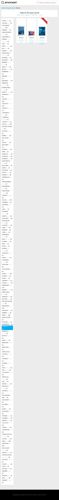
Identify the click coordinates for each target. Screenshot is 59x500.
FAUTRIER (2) (7, 170)
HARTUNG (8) (7, 218)
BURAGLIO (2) (7, 95)
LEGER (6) (7, 273)
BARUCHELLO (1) (6, 54)
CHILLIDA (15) (7, 105)
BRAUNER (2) (7, 80)
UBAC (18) (6, 441)
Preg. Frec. (44, 494)
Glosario (39, 494)
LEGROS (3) (6, 276)
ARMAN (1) (6, 40)
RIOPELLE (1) (7, 392)
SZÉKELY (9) (7, 420)
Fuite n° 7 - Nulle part (31, 39)
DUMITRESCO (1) (6, 162)
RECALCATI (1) (5, 387)
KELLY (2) (7, 239)
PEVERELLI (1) (7, 360)
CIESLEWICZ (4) (5, 114)
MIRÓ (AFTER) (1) (7, 318)
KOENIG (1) (6, 249)
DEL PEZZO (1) (6, 139)
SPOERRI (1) (7, 416)
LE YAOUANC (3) (7, 270)
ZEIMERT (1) (7, 481)
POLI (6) (6, 370)
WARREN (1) (6, 472)
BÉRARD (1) (6, 63)
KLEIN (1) (6, 246)
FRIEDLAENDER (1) (6, 183)
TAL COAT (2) (6, 424)
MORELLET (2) (5, 332)
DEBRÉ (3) (6, 135)
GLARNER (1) (7, 202)
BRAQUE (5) (6, 77)
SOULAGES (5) (7, 412)
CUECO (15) (7, 124)
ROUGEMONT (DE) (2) (6, 396)
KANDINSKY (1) (5, 235)
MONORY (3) (7, 328)
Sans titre (21, 38)
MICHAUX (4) (7, 310)
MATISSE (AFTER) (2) (7, 302)
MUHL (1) (6, 340)
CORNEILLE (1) (5, 118)
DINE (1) (5, 151)
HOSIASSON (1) (5, 222)
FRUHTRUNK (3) (5, 192)
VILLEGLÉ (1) (7, 460)
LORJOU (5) (7, 283)
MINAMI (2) (6, 312)
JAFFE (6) (6, 227)
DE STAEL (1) (6, 132)
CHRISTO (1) (7, 109)
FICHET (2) (6, 172)
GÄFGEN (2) (7, 196)
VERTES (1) (7, 452)
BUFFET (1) (7, 92)
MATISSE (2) (7, 299)
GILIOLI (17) (7, 200)
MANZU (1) (7, 289)
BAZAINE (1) (6, 57)
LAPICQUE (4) (7, 266)
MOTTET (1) (6, 337)
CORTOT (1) (6, 122)
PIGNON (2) (6, 364)
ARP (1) (5, 43)
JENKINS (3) (6, 230)
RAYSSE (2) (7, 384)
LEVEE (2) (6, 278)
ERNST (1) (6, 168)
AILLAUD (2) (7, 23)
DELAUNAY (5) (6, 146)
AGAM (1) (6, 20)
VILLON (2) (7, 464)
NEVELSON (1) (7, 348)
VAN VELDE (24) (6, 444)
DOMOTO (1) (7, 154)
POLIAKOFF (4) (7, 373)
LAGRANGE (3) (5, 261)
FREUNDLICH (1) (7, 178)
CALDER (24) (7, 100)
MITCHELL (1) (7, 322)
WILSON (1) (7, 475)
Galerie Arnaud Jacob (8, 8)
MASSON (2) (7, 296)
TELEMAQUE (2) (7, 431)
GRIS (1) (5, 209)
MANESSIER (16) (7, 286)
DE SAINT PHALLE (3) (7, 127)
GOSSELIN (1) (7, 206)
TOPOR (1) (7, 439)
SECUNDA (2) (6, 405)
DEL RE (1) (6, 142)
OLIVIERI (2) (7, 355)
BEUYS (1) (6, 67)
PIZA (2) (7, 367)
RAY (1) (5, 381)
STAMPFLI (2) (7, 418)
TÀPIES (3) (6, 427)
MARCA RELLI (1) (6, 293)
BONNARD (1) (6, 73)
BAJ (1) (5, 48)
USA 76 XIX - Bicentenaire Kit (42, 40)
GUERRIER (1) (5, 212)
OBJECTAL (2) (6, 351)
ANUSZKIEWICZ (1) (6, 33)
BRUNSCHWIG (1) (6, 89)
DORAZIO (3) (7, 156)
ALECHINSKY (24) (6, 26)
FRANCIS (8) (6, 175)
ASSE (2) (7, 46)
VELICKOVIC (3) (6, 449)
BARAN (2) (7, 50)
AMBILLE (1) (6, 30)
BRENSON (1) (5, 84)
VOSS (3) (5, 466)
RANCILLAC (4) (5, 378)
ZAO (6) (6, 478)
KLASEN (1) (6, 241)
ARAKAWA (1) (6, 37)
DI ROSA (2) (7, 149)
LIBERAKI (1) (7, 280)
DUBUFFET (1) (7, 158)
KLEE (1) (5, 243)
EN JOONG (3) (7, 165)
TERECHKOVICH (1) (7, 435)
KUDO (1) (6, 257)
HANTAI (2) (7, 216)
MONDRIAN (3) (7, 324)
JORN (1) (6, 232)
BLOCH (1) (7, 69)
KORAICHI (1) (7, 254)
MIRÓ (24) (6, 315)
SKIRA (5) (6, 409)
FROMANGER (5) (6, 187)
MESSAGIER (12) (6, 307)
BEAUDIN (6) (7, 60)
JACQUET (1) (7, 225)
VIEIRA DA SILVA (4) (7, 456)
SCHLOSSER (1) (7, 401)
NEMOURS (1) (7, 344)
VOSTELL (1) (7, 468)
